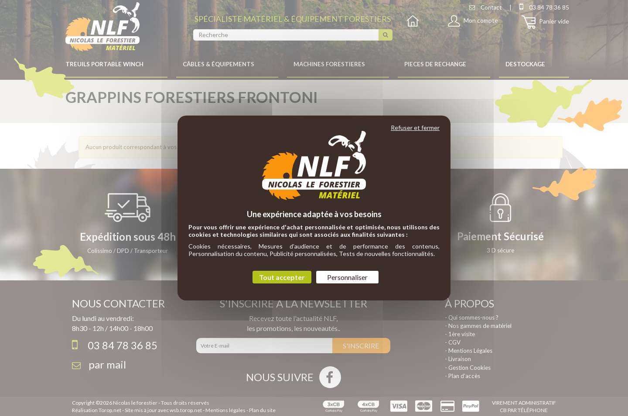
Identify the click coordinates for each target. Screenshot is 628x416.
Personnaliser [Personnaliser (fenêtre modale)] (347, 277)
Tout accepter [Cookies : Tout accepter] (282, 277)
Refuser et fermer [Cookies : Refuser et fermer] (415, 127)
